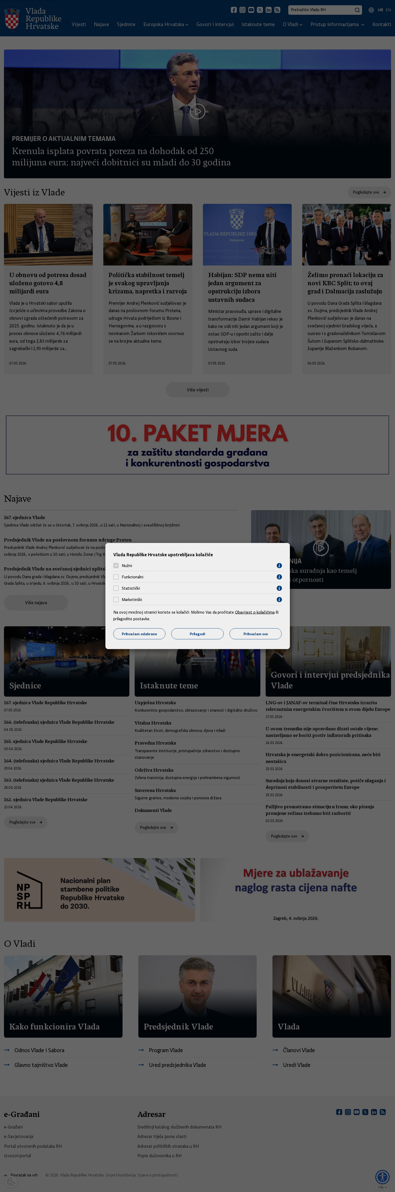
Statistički (131, 588)
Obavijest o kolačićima (255, 612)
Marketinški (132, 599)
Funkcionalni (132, 577)
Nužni (127, 565)
